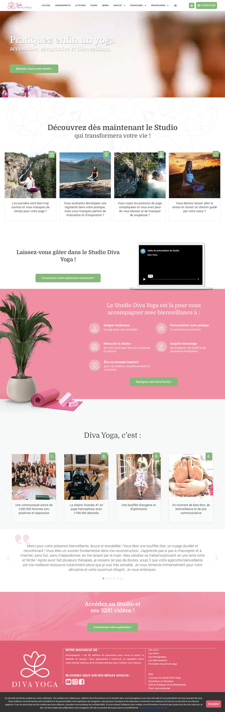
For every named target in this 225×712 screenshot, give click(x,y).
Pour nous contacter (159, 688)
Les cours (153, 649)
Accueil (46, 5)
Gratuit (119, 5)
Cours (93, 5)
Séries (105, 5)
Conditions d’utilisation (161, 681)
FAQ (150, 674)
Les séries (153, 653)
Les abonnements (157, 660)
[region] (112, 702)
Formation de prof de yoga (162, 663)
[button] (175, 6)
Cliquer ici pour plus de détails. (158, 708)
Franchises (138, 5)
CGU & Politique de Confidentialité (167, 684)
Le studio (80, 5)
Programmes (160, 5)
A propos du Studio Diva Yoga (164, 677)
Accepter (209, 703)
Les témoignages (157, 656)
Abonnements (63, 5)
